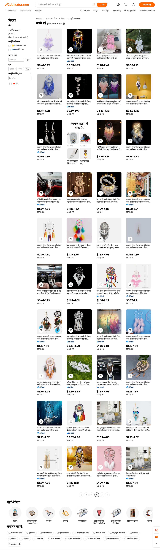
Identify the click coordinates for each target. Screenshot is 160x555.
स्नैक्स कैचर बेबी (54, 539)
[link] (156, 530)
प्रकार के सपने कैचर (131, 539)
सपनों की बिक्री (99, 533)
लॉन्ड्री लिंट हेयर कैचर (81, 533)
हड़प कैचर (30, 533)
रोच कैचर (25, 539)
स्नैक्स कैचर (38, 539)
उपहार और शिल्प (52, 18)
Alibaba (39, 18)
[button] (41, 49)
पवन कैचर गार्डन (15, 544)
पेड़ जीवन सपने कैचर (92, 539)
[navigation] (20, 257)
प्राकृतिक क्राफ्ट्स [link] (75, 18)
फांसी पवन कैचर (46, 533)
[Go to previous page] (81, 494)
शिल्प (64, 18)
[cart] (126, 5)
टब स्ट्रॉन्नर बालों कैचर (112, 539)
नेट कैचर (12, 539)
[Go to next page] (107, 494)
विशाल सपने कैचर (15, 533)
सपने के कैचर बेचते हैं (72, 539)
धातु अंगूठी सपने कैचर (117, 533)
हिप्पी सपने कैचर (63, 533)
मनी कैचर (134, 533)
